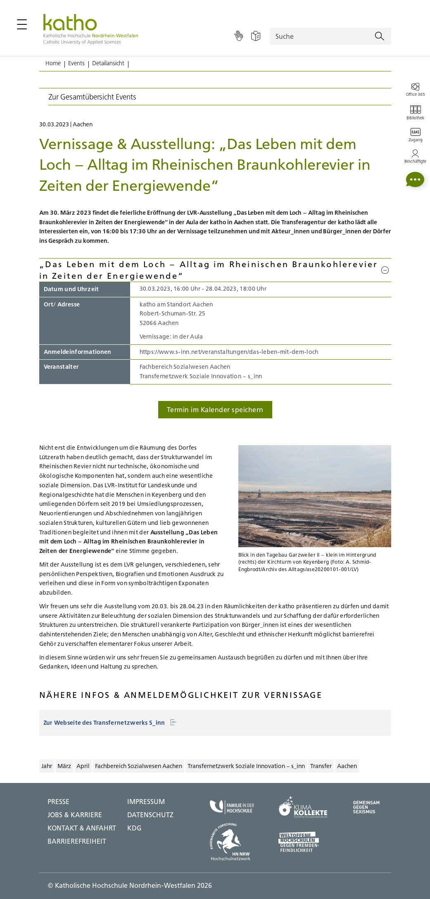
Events (76, 63)
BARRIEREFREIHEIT (77, 841)
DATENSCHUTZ (150, 815)
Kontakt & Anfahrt (82, 828)
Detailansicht (108, 63)
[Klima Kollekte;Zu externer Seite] (302, 807)
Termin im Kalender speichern (215, 410)
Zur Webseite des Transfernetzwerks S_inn (110, 722)
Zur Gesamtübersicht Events (92, 97)
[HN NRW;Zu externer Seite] (232, 841)
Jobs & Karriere (75, 815)
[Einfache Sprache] (255, 36)
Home (53, 63)
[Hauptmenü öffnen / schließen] (22, 24)
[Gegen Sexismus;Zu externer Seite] (366, 807)
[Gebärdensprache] (238, 36)
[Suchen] (379, 36)
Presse (58, 801)
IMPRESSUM (146, 801)
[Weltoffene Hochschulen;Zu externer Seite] (302, 842)
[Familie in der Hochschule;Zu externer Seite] (232, 807)
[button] (415, 179)
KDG (134, 828)
